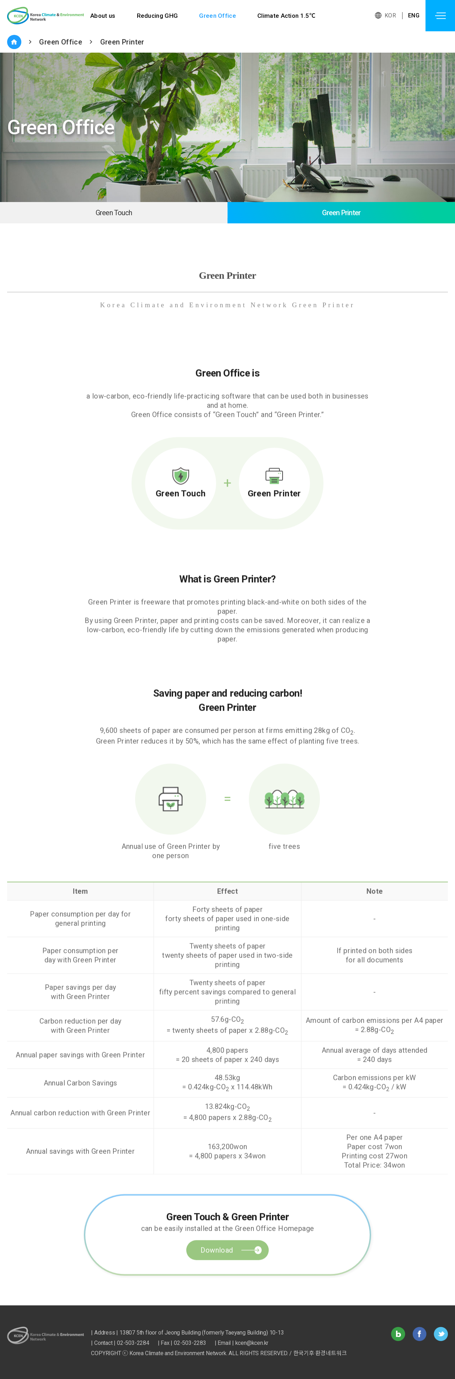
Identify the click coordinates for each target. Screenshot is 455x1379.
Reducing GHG (157, 15)
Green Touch (114, 212)
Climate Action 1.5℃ (287, 15)
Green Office (218, 15)
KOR (390, 15)
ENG (413, 15)
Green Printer (122, 42)
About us (103, 15)
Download (216, 1278)
